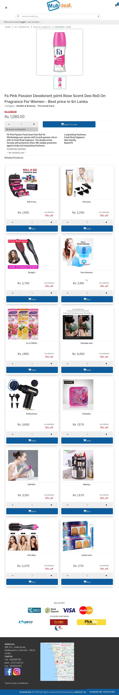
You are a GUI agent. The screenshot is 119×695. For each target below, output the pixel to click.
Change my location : (102, 692)
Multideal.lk (51, 646)
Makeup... (87, 484)
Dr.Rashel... (87, 414)
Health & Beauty (42, 27)
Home (8, 27)
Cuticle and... (86, 555)
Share (107, 26)
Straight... (32, 272)
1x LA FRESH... (32, 343)
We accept (59, 603)
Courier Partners (59, 616)
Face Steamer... (87, 272)
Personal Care (63, 27)
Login (23, 22)
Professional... (32, 414)
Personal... (87, 202)
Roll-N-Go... (32, 202)
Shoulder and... (87, 343)
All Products (22, 27)
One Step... (32, 555)
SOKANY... (32, 484)
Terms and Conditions (16, 683)
